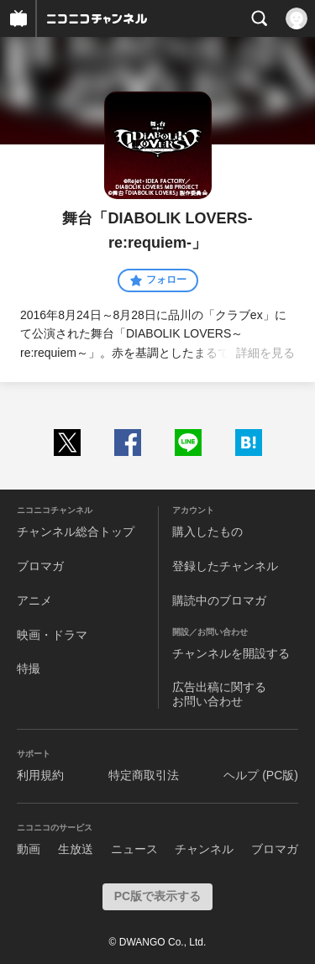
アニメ (34, 600)
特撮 (28, 668)
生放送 (75, 849)
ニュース (134, 849)
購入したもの (207, 531)
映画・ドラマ (52, 635)
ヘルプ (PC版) (260, 775)
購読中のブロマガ (219, 600)
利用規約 (40, 775)
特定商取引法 (143, 775)
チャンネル (204, 849)
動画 (28, 849)
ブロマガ (40, 566)
